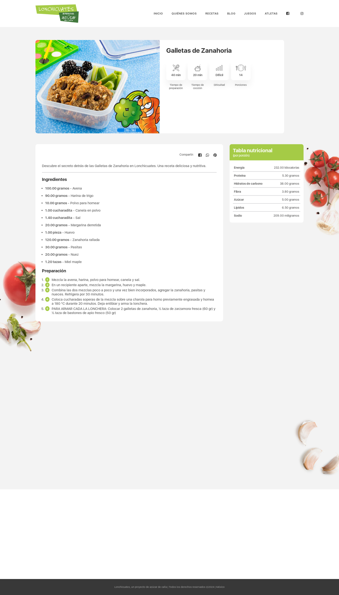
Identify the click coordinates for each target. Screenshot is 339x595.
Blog (231, 13)
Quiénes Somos (184, 13)
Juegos (250, 13)
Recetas (212, 13)
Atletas (271, 13)
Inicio (158, 13)
